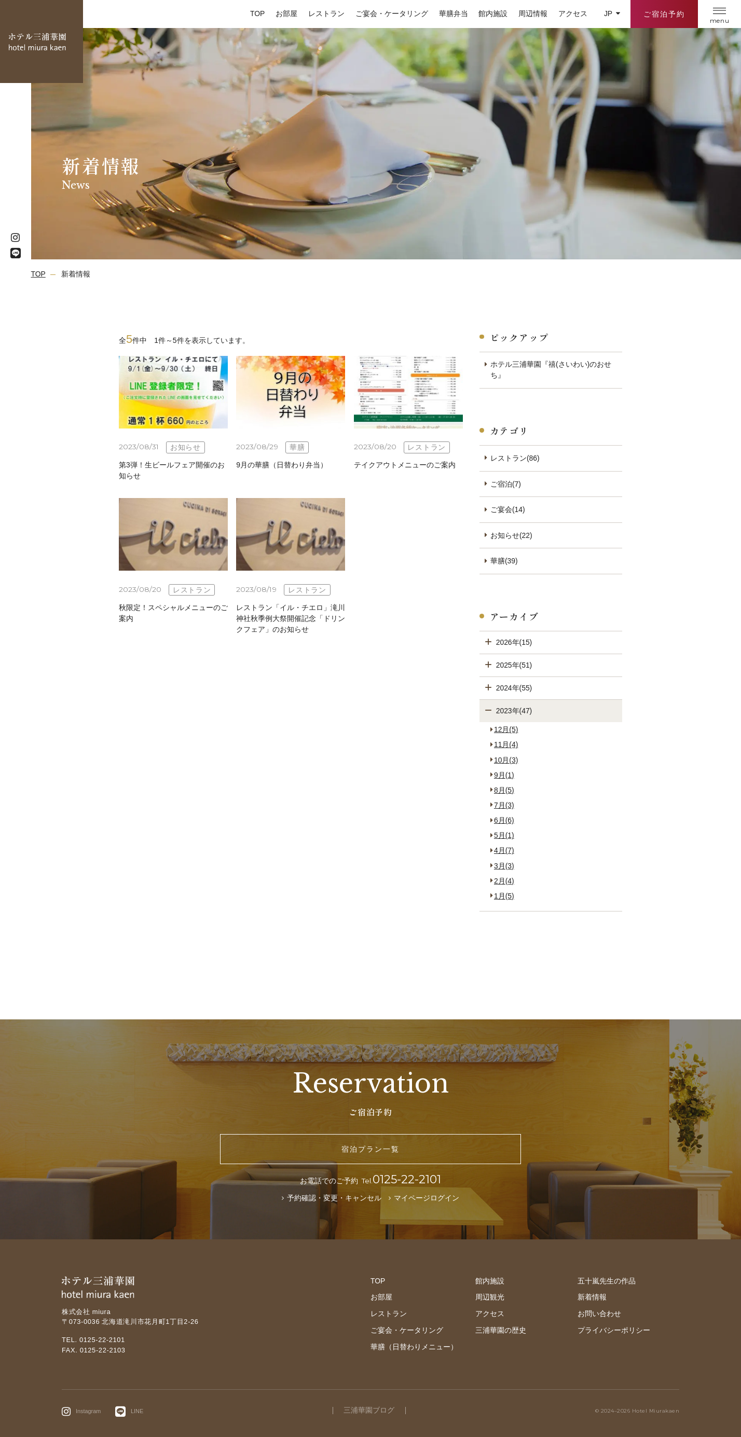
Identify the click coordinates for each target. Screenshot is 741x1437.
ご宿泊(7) (505, 484)
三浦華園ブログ (369, 1410)
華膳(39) (504, 561)
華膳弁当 (453, 13)
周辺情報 (532, 13)
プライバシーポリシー (614, 1330)
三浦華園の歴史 (500, 1330)
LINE (137, 1410)
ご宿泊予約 (664, 14)
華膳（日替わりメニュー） (414, 1347)
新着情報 (592, 1297)
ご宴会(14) (507, 509)
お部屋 (286, 13)
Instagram (88, 1410)
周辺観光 (489, 1297)
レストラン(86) (515, 458)
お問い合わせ (599, 1313)
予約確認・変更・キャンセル (334, 1198)
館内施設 (492, 13)
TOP (257, 13)
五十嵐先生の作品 (607, 1281)
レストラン (326, 13)
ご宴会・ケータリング (391, 13)
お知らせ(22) (511, 535)
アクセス (572, 13)
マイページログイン (426, 1198)
